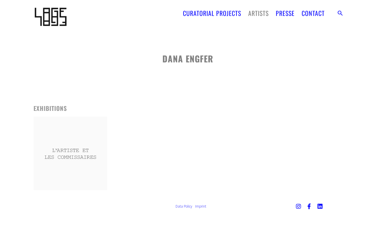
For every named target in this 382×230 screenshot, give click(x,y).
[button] (340, 11)
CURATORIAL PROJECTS (212, 11)
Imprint (200, 206)
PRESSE (285, 11)
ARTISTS (258, 11)
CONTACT (313, 11)
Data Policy (184, 206)
